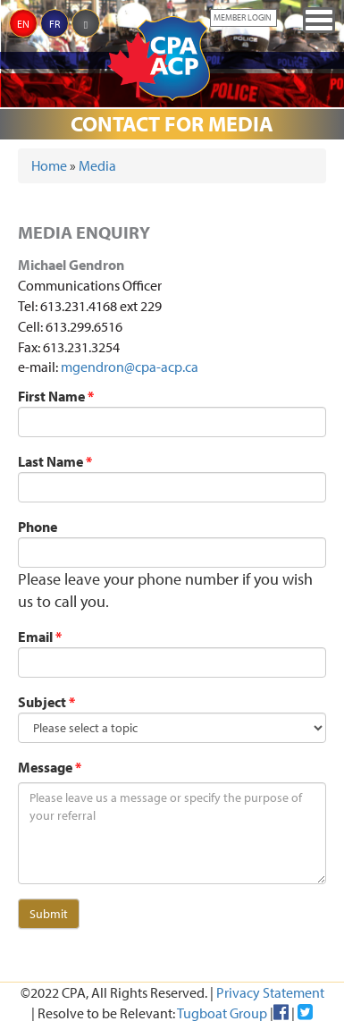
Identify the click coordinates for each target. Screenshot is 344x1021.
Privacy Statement (270, 992)
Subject (46, 702)
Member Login (243, 17)
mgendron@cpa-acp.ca (129, 366)
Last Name (55, 461)
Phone (37, 527)
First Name (56, 396)
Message (49, 767)
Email (40, 637)
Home (49, 165)
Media (97, 165)
